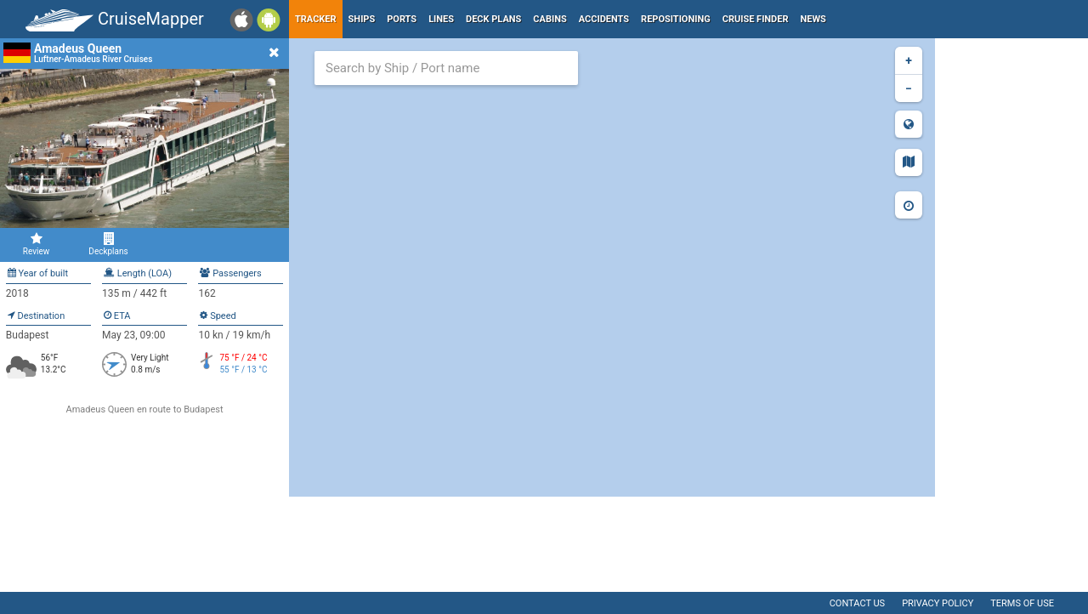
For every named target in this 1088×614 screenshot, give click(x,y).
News (813, 19)
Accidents (604, 19)
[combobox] (446, 68)
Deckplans (108, 244)
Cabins (549, 19)
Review (36, 244)
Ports (401, 19)
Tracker (316, 19)
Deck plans (493, 19)
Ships (362, 19)
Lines (441, 19)
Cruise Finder (755, 19)
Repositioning (676, 19)
